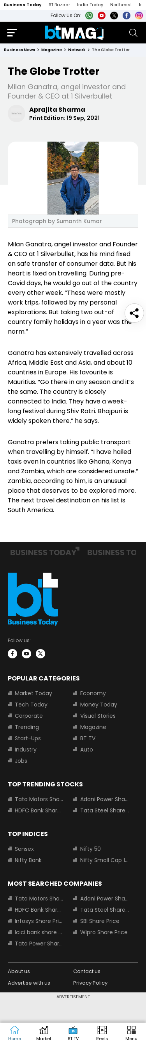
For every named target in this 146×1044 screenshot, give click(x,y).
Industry (26, 749)
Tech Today (31, 704)
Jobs (21, 761)
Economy (93, 693)
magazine (51, 50)
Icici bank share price (39, 932)
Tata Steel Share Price (104, 810)
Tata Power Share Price (39, 943)
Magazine (93, 727)
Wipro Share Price (104, 932)
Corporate (29, 716)
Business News (19, 50)
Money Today (98, 704)
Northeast (121, 5)
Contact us (86, 971)
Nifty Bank (28, 860)
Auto (86, 749)
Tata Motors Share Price (39, 799)
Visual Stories (98, 716)
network (77, 50)
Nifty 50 (90, 849)
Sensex (24, 849)
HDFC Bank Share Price (39, 810)
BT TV (87, 738)
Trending (27, 727)
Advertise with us (29, 983)
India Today (90, 5)
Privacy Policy (90, 983)
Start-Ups (28, 738)
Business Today (23, 5)
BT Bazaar (59, 5)
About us (19, 971)
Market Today (33, 693)
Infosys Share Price (39, 921)
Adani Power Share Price (104, 799)
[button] (131, 1033)
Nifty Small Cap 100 (104, 860)
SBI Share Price (100, 921)
